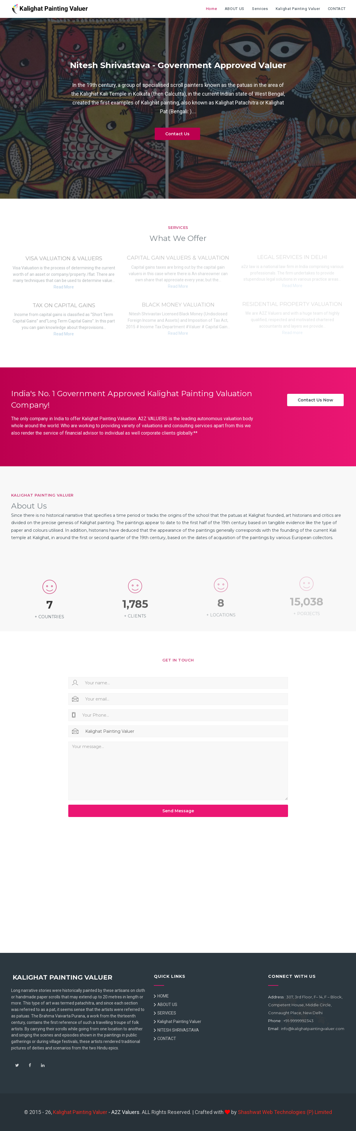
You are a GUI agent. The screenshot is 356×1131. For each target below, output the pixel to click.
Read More (64, 285)
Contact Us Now (315, 400)
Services (260, 8)
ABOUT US (235, 8)
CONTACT (337, 8)
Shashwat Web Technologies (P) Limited (285, 1112)
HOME (163, 996)
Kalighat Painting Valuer (298, 8)
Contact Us (177, 133)
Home (211, 8)
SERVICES (166, 1013)
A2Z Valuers (125, 1112)
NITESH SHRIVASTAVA (178, 1030)
